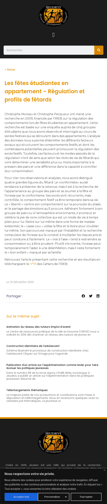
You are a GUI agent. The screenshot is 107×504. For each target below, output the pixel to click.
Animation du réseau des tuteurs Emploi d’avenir (38, 327)
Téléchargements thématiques (27, 390)
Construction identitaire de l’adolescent (33, 346)
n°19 (33, 264)
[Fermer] (104, 470)
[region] (53, 486)
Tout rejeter (53, 496)
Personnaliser (19, 496)
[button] (53, 34)
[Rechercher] (98, 50)
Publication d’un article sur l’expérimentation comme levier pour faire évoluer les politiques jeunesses (52, 366)
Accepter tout (86, 496)
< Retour (10, 69)
